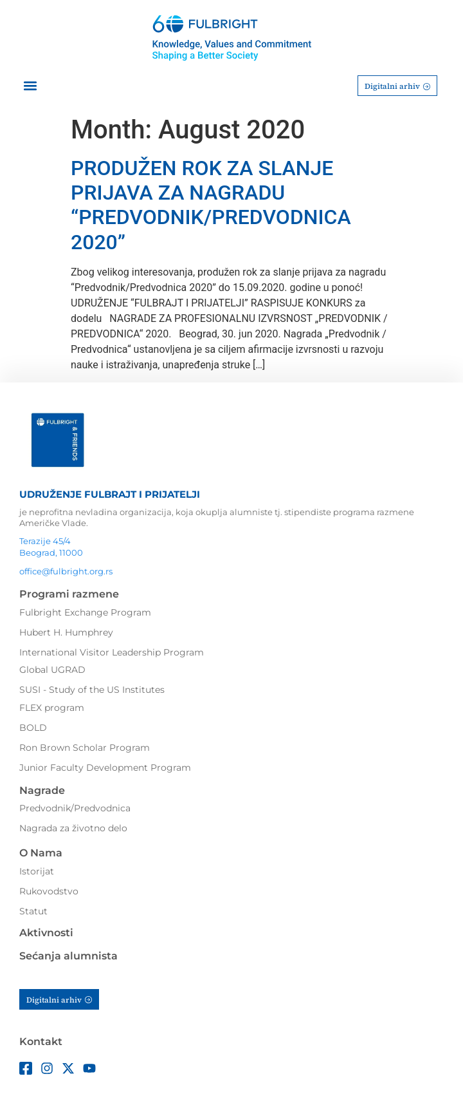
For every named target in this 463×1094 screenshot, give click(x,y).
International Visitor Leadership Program (111, 652)
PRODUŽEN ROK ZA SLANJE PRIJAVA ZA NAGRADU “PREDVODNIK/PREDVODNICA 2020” (211, 205)
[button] (30, 86)
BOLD (33, 727)
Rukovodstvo (48, 891)
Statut (33, 911)
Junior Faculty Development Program (105, 767)
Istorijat (36, 871)
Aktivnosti (46, 933)
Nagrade (42, 790)
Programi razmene (69, 594)
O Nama (40, 853)
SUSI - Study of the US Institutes (92, 689)
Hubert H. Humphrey (66, 632)
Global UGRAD (52, 669)
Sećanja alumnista (68, 956)
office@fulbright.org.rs (66, 571)
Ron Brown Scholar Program (84, 747)
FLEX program (51, 707)
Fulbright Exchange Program (85, 612)
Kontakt (40, 1041)
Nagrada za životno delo (73, 828)
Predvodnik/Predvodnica (75, 808)
